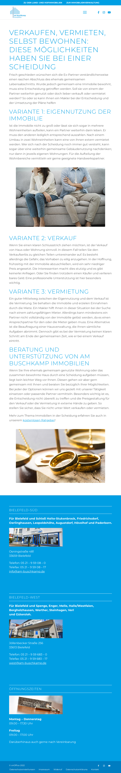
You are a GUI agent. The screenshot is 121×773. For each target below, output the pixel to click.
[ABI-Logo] (50, 12)
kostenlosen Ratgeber (39, 420)
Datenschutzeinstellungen (22, 769)
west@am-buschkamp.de (27, 663)
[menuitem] (43, 3)
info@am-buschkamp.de (27, 571)
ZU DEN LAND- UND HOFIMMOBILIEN (43, 2)
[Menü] (85, 12)
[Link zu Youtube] (109, 12)
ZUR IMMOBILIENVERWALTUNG (82, 2)
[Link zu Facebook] (98, 12)
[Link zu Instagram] (104, 12)
